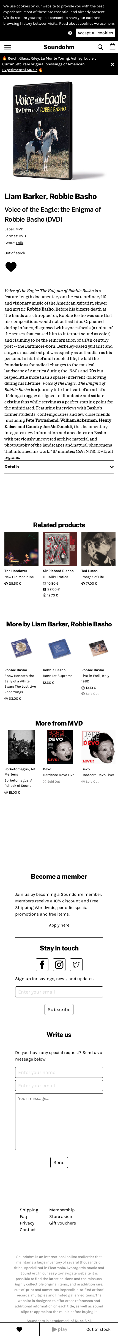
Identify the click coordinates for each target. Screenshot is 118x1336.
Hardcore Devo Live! (59, 775)
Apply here (59, 925)
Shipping (29, 1209)
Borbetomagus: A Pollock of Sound (18, 783)
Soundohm (59, 47)
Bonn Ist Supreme (58, 676)
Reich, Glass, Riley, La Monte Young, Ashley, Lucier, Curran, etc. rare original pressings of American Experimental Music (49, 64)
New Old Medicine (19, 577)
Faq (23, 1216)
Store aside (60, 1216)
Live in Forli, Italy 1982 (95, 678)
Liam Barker (25, 196)
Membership (62, 1209)
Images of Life (92, 577)
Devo (47, 769)
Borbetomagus (16, 769)
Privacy (27, 1223)
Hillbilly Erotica (55, 577)
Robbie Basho (73, 196)
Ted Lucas (89, 571)
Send (59, 1162)
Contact (28, 1229)
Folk (19, 243)
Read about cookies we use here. (87, 23)
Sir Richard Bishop (58, 571)
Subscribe (59, 1009)
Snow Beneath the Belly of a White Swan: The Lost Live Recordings (20, 684)
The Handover (15, 571)
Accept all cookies (95, 32)
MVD (19, 229)
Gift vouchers (62, 1223)
